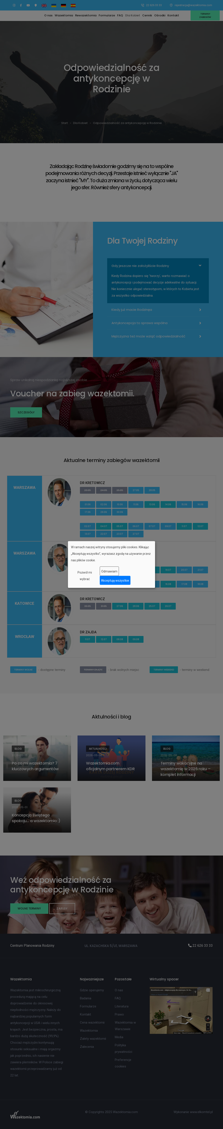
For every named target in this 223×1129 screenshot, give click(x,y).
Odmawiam (109, 571)
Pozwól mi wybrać (85, 576)
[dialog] (111, 564)
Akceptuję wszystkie (115, 580)
